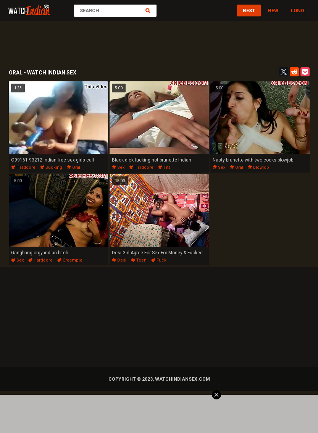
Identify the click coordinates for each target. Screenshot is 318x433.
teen (139, 260)
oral (73, 167)
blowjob (258, 167)
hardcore (23, 167)
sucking (51, 167)
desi (119, 260)
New (273, 10)
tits (164, 167)
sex (118, 167)
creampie (69, 260)
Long (298, 10)
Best (249, 10)
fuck (158, 260)
